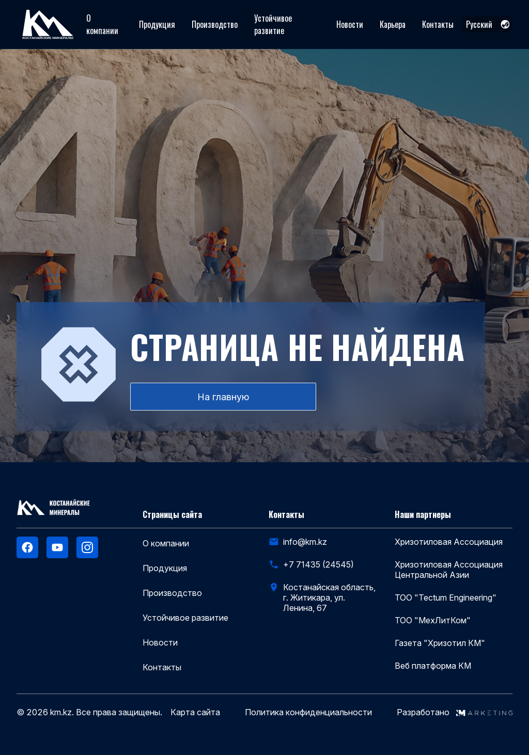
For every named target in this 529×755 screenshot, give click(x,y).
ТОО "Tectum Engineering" (445, 597)
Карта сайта (195, 712)
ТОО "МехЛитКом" (433, 620)
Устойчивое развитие (273, 24)
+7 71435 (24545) (318, 564)
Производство (215, 24)
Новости (349, 24)
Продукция (157, 24)
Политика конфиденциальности (308, 712)
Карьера (393, 24)
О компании (102, 24)
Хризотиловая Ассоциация (449, 542)
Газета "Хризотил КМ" (440, 643)
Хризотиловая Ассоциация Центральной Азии (449, 569)
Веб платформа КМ (433, 665)
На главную (223, 396)
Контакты (438, 24)
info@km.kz (305, 542)
